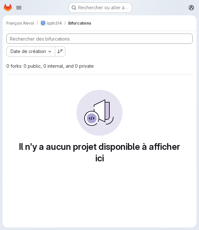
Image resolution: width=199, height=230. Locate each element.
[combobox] (30, 51)
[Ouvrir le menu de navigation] (19, 8)
